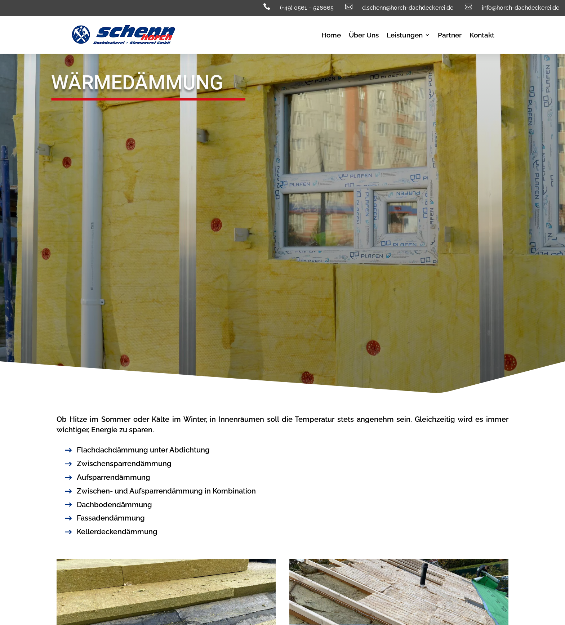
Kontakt (482, 35)
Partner (450, 35)
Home (331, 35)
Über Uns (364, 35)
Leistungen (405, 35)
